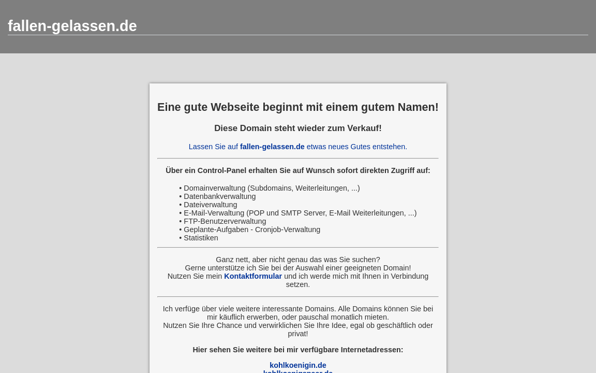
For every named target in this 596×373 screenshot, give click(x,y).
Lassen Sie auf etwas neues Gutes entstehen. (298, 146)
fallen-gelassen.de (72, 26)
